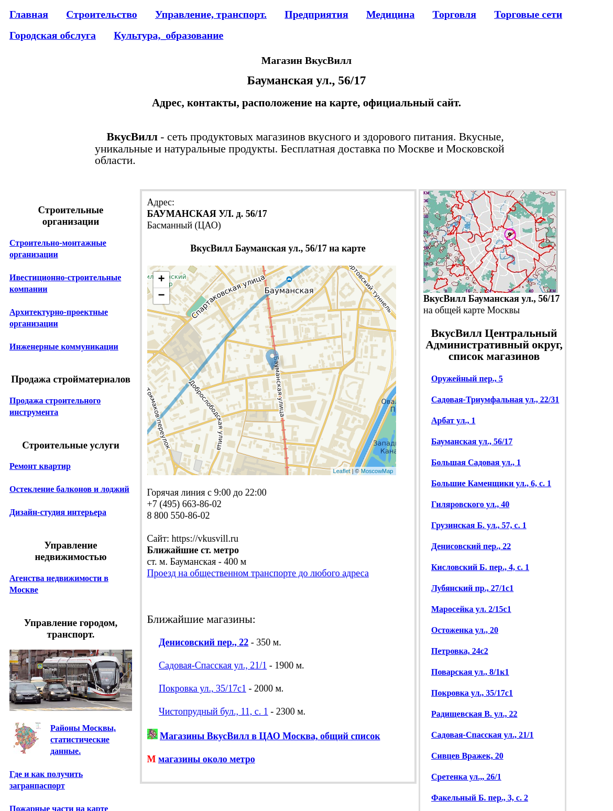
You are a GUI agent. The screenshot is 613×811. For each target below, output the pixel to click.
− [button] (161, 296)
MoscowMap (377, 471)
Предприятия (316, 14)
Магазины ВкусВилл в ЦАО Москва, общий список (270, 736)
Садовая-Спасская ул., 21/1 (213, 665)
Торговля (454, 14)
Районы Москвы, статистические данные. (83, 739)
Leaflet (342, 471)
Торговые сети (528, 14)
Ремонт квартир (40, 466)
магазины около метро (206, 759)
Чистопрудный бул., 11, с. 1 (213, 711)
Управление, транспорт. (211, 14)
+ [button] (161, 280)
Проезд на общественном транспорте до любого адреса (258, 573)
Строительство (101, 14)
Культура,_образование (168, 35)
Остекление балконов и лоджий (69, 489)
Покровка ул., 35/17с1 (202, 688)
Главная (28, 14)
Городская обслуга (52, 35)
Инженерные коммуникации (63, 346)
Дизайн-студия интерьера (57, 512)
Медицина (390, 14)
